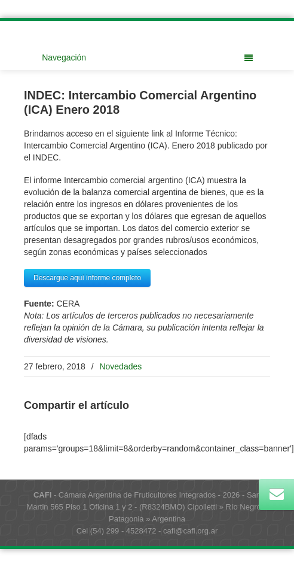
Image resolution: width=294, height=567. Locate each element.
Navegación (147, 57)
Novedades (120, 366)
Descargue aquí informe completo (87, 278)
